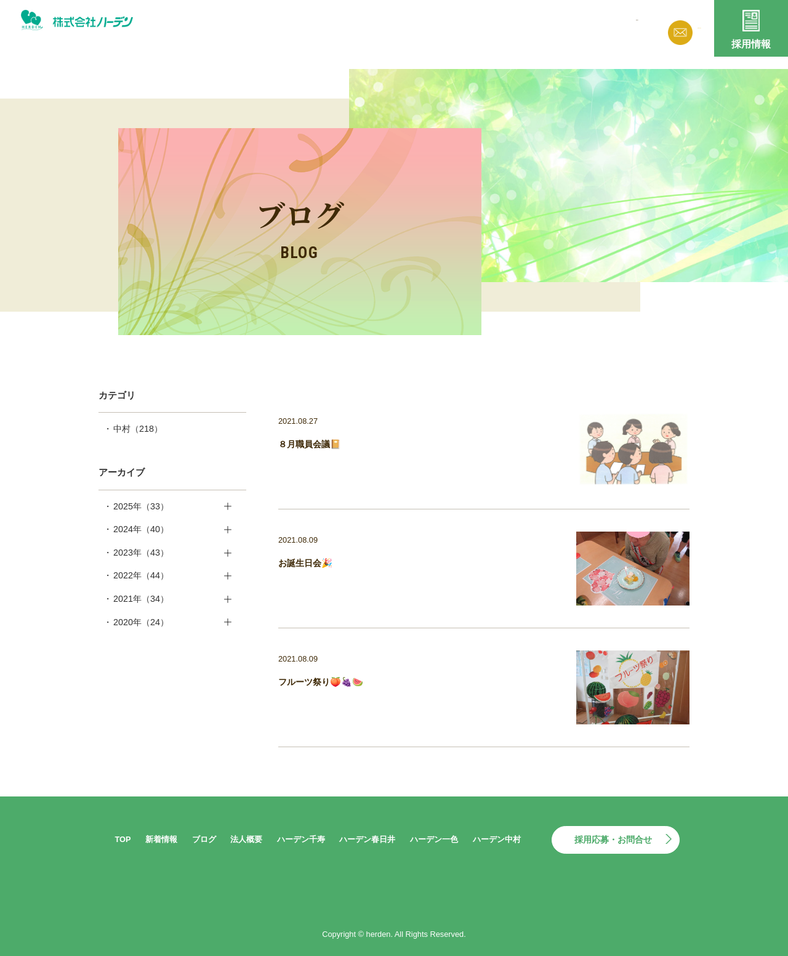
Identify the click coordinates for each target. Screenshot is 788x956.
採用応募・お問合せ (613, 840)
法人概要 (521, 26)
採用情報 (751, 44)
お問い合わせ (677, 28)
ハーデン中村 (497, 839)
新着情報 (416, 26)
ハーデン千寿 (301, 839)
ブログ (469, 26)
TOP (123, 839)
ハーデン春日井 (367, 839)
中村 (138, 429)
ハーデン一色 (434, 839)
